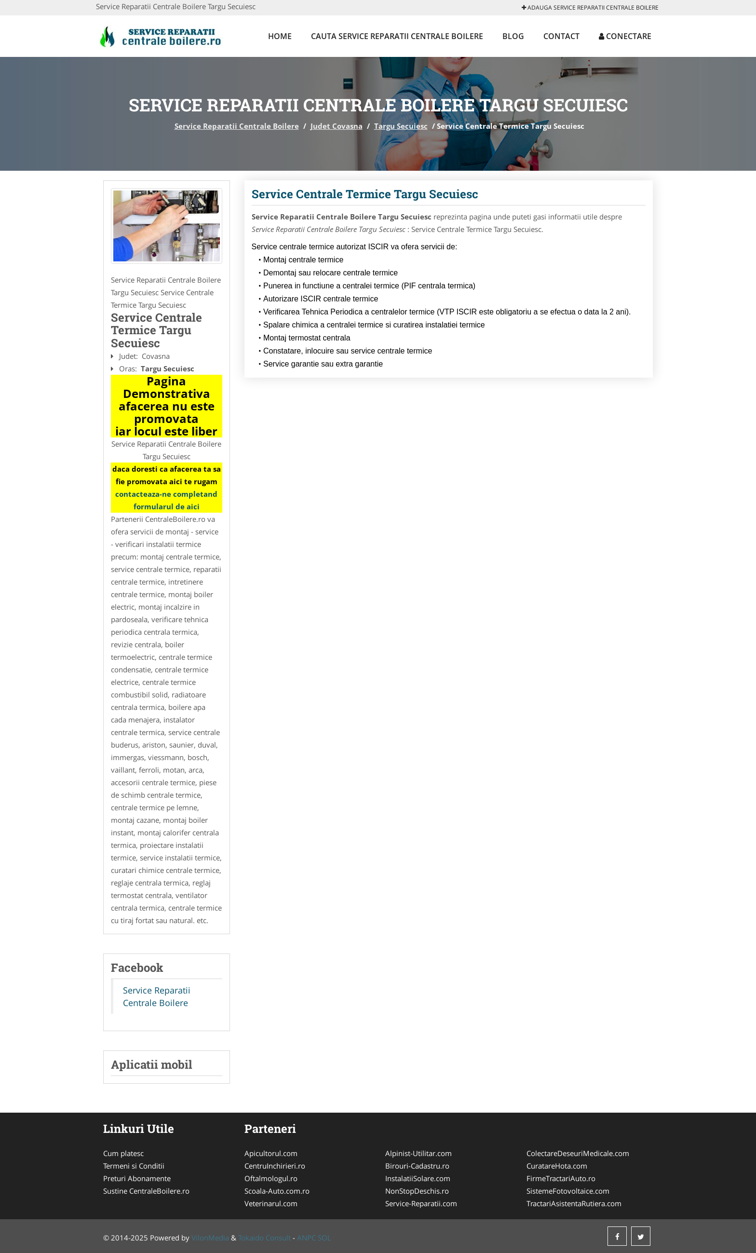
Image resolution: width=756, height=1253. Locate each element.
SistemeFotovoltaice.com (567, 1191)
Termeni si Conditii (133, 1166)
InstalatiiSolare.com (417, 1178)
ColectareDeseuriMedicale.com (577, 1153)
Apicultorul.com (270, 1153)
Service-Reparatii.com (421, 1203)
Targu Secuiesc (401, 126)
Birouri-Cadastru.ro (417, 1166)
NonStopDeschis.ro (417, 1191)
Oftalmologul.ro (270, 1178)
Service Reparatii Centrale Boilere (237, 126)
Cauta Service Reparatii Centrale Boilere (397, 36)
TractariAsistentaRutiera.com (573, 1203)
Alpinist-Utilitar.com (418, 1153)
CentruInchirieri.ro (274, 1166)
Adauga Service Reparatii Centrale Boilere (590, 7)
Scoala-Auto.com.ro (277, 1191)
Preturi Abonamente (137, 1178)
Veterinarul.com (270, 1203)
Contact (561, 36)
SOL (324, 1237)
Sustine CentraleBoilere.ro (146, 1191)
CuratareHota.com (556, 1166)
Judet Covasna (336, 126)
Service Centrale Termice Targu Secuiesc (365, 194)
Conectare (625, 36)
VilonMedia (210, 1237)
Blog (513, 36)
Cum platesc (123, 1153)
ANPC (306, 1237)
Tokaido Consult (264, 1237)
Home (280, 36)
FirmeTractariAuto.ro (560, 1178)
